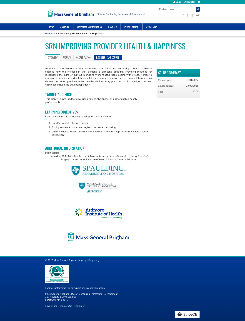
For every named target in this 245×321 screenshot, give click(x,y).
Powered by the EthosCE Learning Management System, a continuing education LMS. (187, 314)
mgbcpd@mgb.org (89, 260)
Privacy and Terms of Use (58, 306)
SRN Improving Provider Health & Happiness (79, 33)
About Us (64, 27)
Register (190, 2)
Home (51, 27)
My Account (151, 27)
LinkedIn (193, 15)
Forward (197, 15)
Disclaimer (79, 306)
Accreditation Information (89, 27)
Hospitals (112, 27)
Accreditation (83, 57)
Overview (53, 57)
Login (178, 2)
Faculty (67, 57)
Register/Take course (107, 57)
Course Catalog (131, 27)
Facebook (184, 15)
